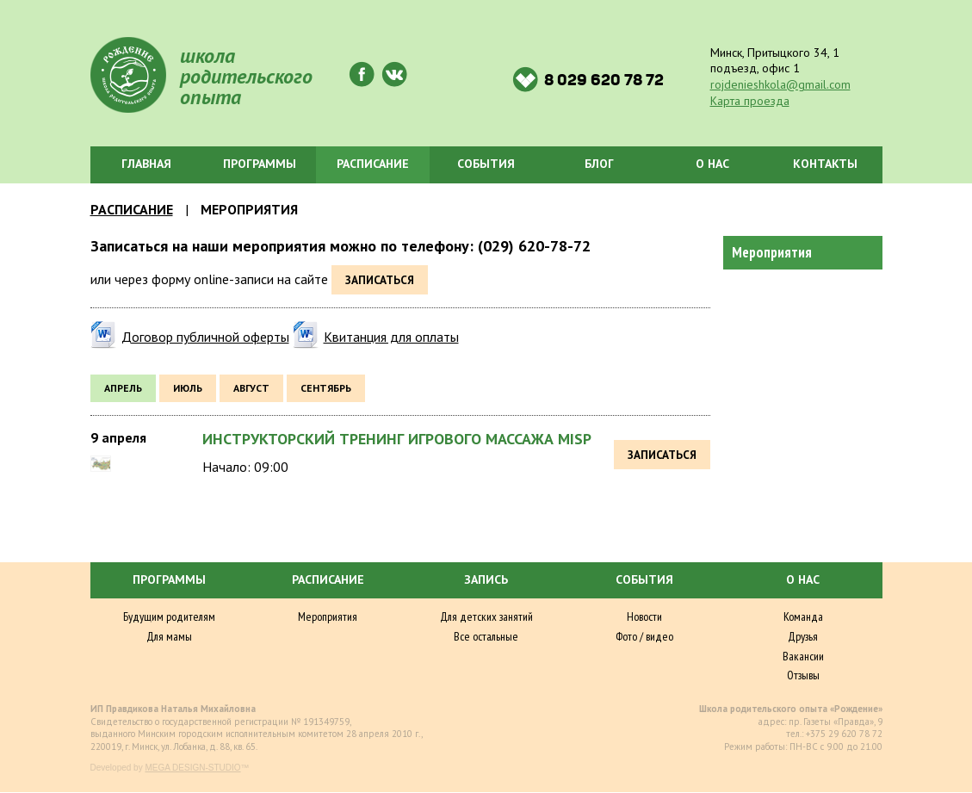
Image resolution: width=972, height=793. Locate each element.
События (486, 163)
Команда (803, 616)
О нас (712, 163)
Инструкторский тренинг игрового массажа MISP (396, 439)
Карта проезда (749, 100)
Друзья (803, 636)
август (251, 387)
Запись (486, 579)
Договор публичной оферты (205, 336)
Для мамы (169, 636)
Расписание (373, 163)
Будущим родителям (169, 616)
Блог (599, 163)
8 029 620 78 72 (588, 80)
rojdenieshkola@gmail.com (780, 84)
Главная (146, 163)
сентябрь (325, 387)
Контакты (825, 163)
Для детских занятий (486, 616)
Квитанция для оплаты (391, 336)
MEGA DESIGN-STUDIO (192, 767)
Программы (259, 163)
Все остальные (486, 636)
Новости (644, 616)
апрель (123, 387)
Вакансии (803, 656)
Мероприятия (772, 252)
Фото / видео (644, 636)
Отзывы (803, 675)
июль (187, 387)
